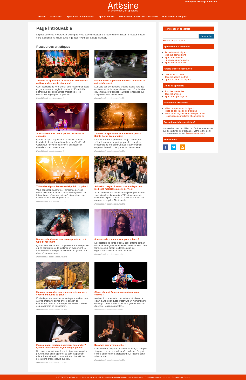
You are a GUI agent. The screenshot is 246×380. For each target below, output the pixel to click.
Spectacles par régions (176, 96)
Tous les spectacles (174, 91)
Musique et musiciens (175, 55)
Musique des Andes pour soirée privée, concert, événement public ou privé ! (61, 293)
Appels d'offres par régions (178, 79)
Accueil (41, 16)
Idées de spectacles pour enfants (181, 111)
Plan (174, 377)
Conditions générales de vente (157, 377)
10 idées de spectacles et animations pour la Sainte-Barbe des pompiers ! (117, 134)
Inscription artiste (194, 1)
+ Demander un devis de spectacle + (138, 16)
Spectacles (56, 16)
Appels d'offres (107, 16)
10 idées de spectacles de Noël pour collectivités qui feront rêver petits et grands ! (62, 81)
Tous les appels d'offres (176, 77)
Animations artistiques (176, 52)
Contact (186, 377)
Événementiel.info (194, 133)
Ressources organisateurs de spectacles (185, 113)
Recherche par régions (174, 40)
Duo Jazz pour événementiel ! (110, 345)
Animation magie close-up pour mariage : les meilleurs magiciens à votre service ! (118, 187)
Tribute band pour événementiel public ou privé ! (62, 186)
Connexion (211, 1)
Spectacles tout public (175, 62)
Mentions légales (136, 377)
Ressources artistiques (174, 16)
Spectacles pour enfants (177, 60)
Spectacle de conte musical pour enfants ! (116, 239)
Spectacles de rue (174, 57)
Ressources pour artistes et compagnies (184, 116)
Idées (179, 377)
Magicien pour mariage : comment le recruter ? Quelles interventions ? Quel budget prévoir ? (61, 346)
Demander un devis (174, 74)
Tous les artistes (173, 94)
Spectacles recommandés (80, 16)
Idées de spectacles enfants (52, 98)
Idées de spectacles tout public (112, 98)
